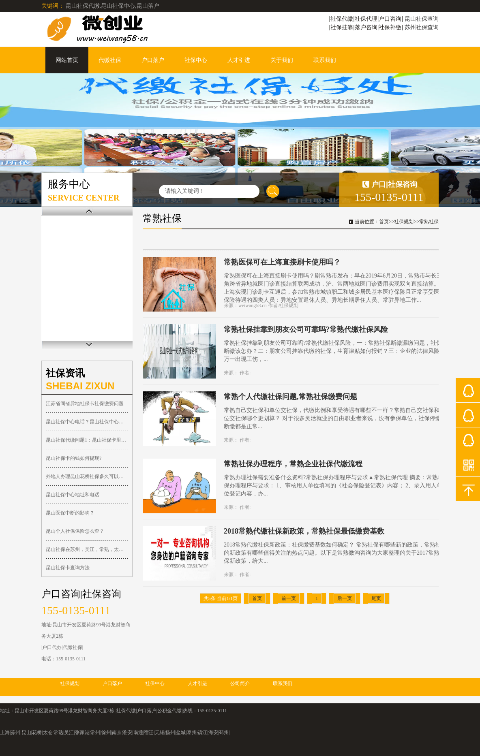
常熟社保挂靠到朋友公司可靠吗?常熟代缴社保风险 (306, 329)
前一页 (288, 598)
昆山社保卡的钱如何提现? (73, 458)
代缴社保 (110, 60)
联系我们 (324, 60)
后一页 (344, 598)
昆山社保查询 (422, 18)
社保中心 (195, 60)
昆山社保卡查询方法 (68, 567)
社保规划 (404, 221)
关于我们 (281, 60)
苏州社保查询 (422, 27)
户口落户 (152, 60)
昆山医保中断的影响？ (70, 513)
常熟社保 (429, 221)
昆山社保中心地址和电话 (72, 495)
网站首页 (67, 60)
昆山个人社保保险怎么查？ (75, 531)
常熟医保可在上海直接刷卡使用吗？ (282, 262)
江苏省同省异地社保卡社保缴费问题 (85, 403)
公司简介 (240, 683)
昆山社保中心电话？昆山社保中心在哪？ (87, 422)
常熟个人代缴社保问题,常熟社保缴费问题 (290, 397)
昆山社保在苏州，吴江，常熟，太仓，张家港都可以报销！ (87, 549)
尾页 (376, 598)
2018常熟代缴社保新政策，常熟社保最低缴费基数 (304, 531)
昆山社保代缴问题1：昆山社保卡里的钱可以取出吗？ (87, 440)
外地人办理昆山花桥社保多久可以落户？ (87, 476)
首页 (384, 221)
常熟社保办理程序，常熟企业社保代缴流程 (293, 464)
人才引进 (238, 60)
